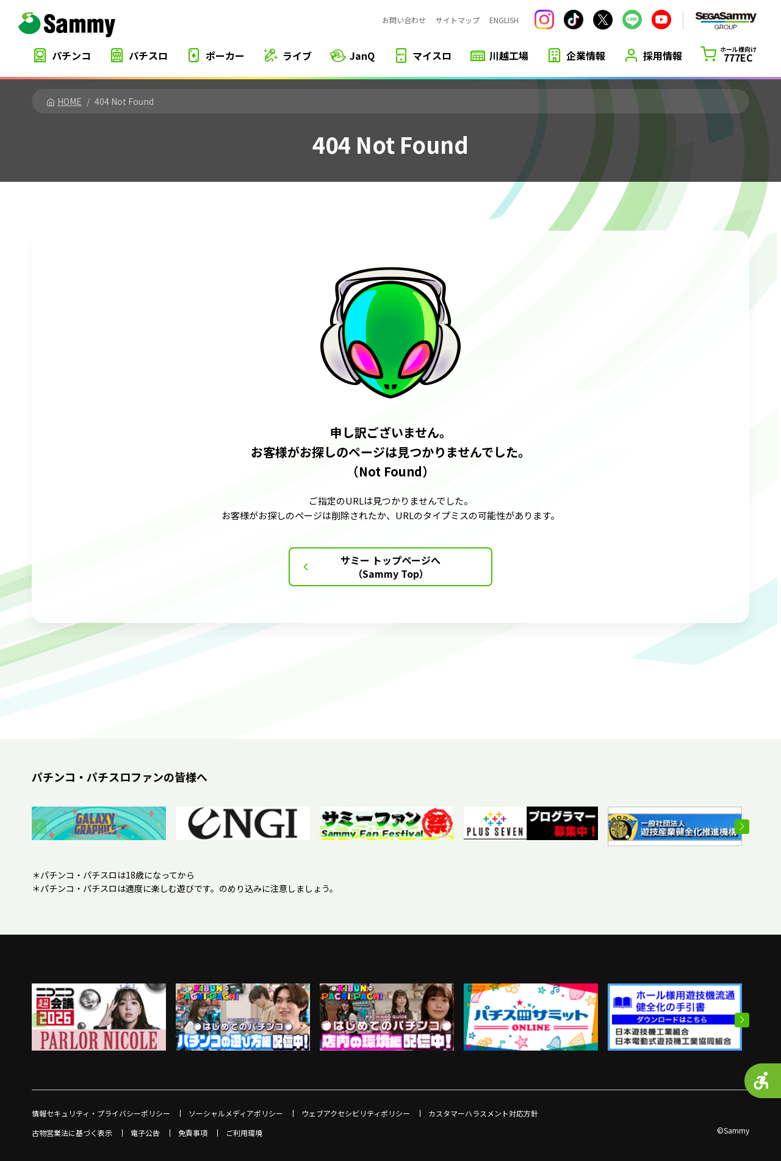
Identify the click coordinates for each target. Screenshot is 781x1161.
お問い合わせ (404, 20)
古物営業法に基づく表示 (72, 1133)
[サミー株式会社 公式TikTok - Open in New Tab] (573, 19)
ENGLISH (504, 20)
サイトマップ (458, 20)
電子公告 (145, 1133)
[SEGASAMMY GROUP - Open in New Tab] (726, 20)
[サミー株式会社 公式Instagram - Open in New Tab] (544, 19)
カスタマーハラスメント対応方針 (483, 1113)
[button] (742, 826)
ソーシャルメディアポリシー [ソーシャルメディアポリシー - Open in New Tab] (236, 1113)
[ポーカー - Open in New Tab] (215, 55)
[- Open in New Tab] (99, 813)
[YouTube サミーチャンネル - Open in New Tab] (661, 19)
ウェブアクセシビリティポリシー (355, 1113)
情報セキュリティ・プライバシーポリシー (101, 1113)
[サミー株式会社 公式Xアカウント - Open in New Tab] (603, 20)
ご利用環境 (244, 1133)
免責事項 (192, 1133)
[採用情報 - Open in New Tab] (653, 55)
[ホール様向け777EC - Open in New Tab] (728, 54)
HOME (64, 101)
